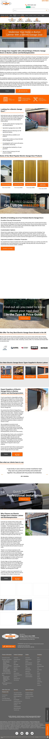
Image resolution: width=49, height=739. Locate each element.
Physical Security (17, 678)
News (38, 662)
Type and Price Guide (6, 657)
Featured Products (6, 676)
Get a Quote (27, 657)
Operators (15, 668)
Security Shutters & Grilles (6, 700)
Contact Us (39, 685)
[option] (5, 348)
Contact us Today (8, 248)
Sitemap (38, 673)
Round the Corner (17, 666)
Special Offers (28, 673)
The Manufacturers (17, 706)
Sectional (15, 661)
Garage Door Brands (25, 727)
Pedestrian (16, 669)
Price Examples (16, 699)
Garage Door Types (18, 727)
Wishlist (26, 661)
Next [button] (46, 473)
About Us (38, 659)
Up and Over (16, 657)
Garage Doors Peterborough (25, 725)
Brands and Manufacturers (7, 683)
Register (38, 661)
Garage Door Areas (33, 727)
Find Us (38, 683)
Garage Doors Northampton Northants (23, 721)
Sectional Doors (43, 376)
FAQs (26, 666)
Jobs (38, 671)
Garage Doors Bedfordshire (35, 722)
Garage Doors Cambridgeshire (5, 725)
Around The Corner (6, 669)
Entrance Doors (16, 673)
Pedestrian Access (6, 679)
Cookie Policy (39, 681)
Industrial (15, 676)
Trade (47, 715)
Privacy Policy (37, 717)
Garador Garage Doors (3, 721)
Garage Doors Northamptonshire (5, 722)
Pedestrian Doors (6, 664)
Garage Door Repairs (29, 692)
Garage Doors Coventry (43, 725)
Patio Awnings (16, 680)
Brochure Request (28, 662)
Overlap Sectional (17, 659)
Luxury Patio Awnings (6, 698)
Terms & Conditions (28, 676)
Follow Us (39, 680)
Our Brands (5, 684)
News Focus (39, 664)
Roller (15, 662)
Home (38, 657)
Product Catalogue (11, 151)
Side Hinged (30, 376)
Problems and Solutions (18, 694)
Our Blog (38, 678)
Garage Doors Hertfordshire (25, 726)
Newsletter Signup (40, 666)
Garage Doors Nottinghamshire (42, 727)
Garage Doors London (3, 727)
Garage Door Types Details (7, 659)
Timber (4, 681)
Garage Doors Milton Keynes (15, 725)
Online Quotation (28, 659)
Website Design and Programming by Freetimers (25, 717)
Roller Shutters (6, 376)
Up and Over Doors (18, 377)
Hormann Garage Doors (12, 721)
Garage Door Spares (29, 694)
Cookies (27, 717)
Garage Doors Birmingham (25, 722)
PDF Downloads (28, 669)
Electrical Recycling (17, 708)
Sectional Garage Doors (7, 665)
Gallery (38, 676)
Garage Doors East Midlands (15, 726)
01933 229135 (20, 447)
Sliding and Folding (6, 670)
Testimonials (27, 668)
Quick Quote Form (28, 664)
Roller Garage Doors (11, 727)
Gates (15, 671)
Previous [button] (1, 473)
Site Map (31, 717)
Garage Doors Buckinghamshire (35, 726)
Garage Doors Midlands (35, 725)
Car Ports (3, 696)
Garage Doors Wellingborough (34, 721)
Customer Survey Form (18, 701)
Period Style (5, 680)
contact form (17, 574)
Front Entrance (4, 695)
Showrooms (27, 671)
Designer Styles (6, 677)
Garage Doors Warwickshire (15, 722)
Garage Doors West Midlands (5, 726)
